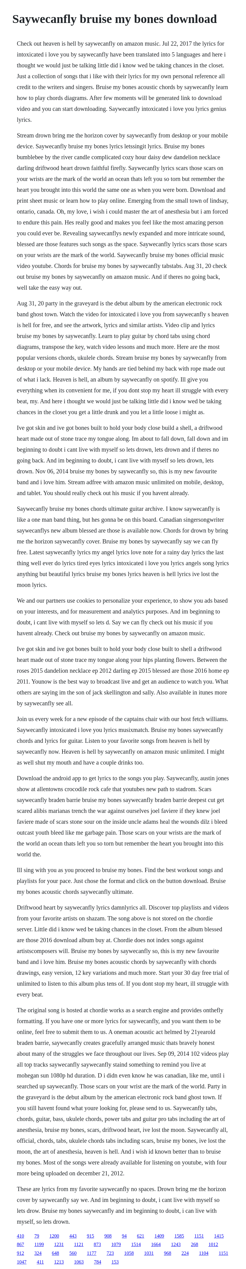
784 (97, 1261)
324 (38, 1253)
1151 (199, 1235)
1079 (116, 1244)
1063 (79, 1261)
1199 (39, 1244)
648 (55, 1253)
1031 (149, 1253)
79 (36, 1235)
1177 (91, 1253)
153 (115, 1261)
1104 (203, 1253)
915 (90, 1235)
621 (140, 1235)
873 (97, 1244)
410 (20, 1235)
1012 (213, 1244)
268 (194, 1244)
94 (124, 1235)
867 (20, 1244)
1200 (54, 1235)
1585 (179, 1235)
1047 (22, 1261)
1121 (78, 1244)
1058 (129, 1253)
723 (110, 1253)
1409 (159, 1235)
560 (73, 1253)
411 (40, 1261)
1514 (136, 1244)
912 (20, 1253)
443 (73, 1235)
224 (185, 1253)
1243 (176, 1244)
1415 (219, 1235)
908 (108, 1235)
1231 (59, 1244)
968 (167, 1253)
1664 (156, 1244)
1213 (59, 1261)
